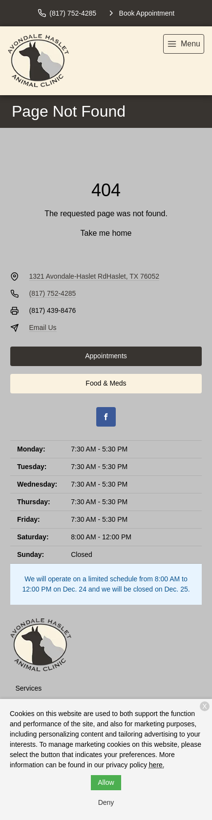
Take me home (106, 233)
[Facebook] (106, 417)
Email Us (43, 327)
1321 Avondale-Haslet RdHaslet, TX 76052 (94, 276)
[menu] (183, 44)
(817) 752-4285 (52, 293)
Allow (106, 782)
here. (157, 765)
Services (29, 688)
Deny (106, 802)
